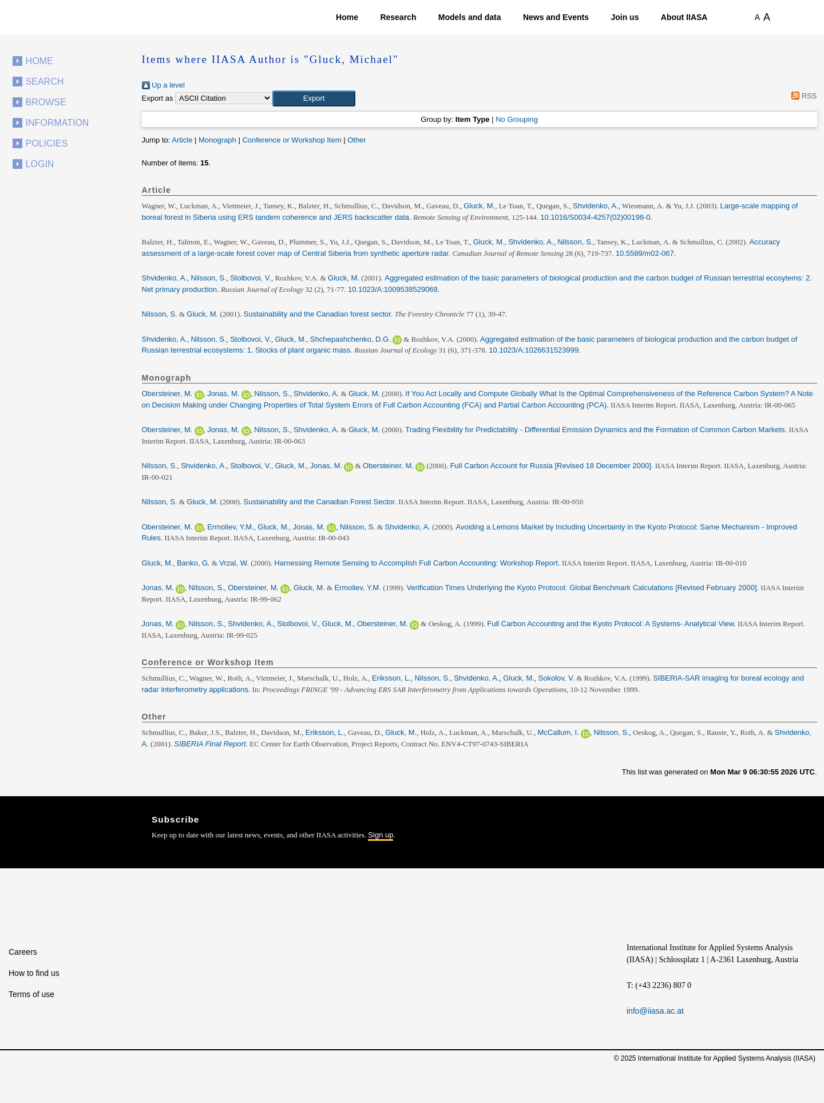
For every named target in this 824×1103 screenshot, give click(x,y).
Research (398, 17)
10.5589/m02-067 (645, 253)
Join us (625, 17)
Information (57, 123)
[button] (313, 98)
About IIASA (684, 17)
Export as (157, 98)
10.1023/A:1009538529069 (393, 289)
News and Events (556, 17)
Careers (23, 951)
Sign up (380, 835)
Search (45, 81)
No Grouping (517, 119)
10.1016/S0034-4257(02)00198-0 (595, 217)
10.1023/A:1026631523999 (534, 350)
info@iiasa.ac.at (655, 1010)
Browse (46, 102)
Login (40, 164)
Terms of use (31, 994)
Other (356, 140)
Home (347, 17)
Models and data (469, 17)
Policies (47, 143)
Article (182, 140)
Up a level (163, 85)
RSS (802, 96)
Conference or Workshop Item (291, 140)
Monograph (217, 140)
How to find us (34, 973)
